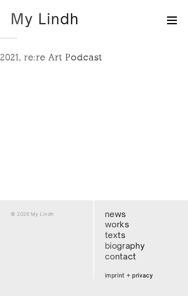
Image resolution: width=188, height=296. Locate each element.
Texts (115, 235)
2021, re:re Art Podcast (51, 57)
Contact (121, 256)
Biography (125, 245)
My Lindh (45, 19)
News (116, 214)
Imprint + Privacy (129, 275)
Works (117, 224)
